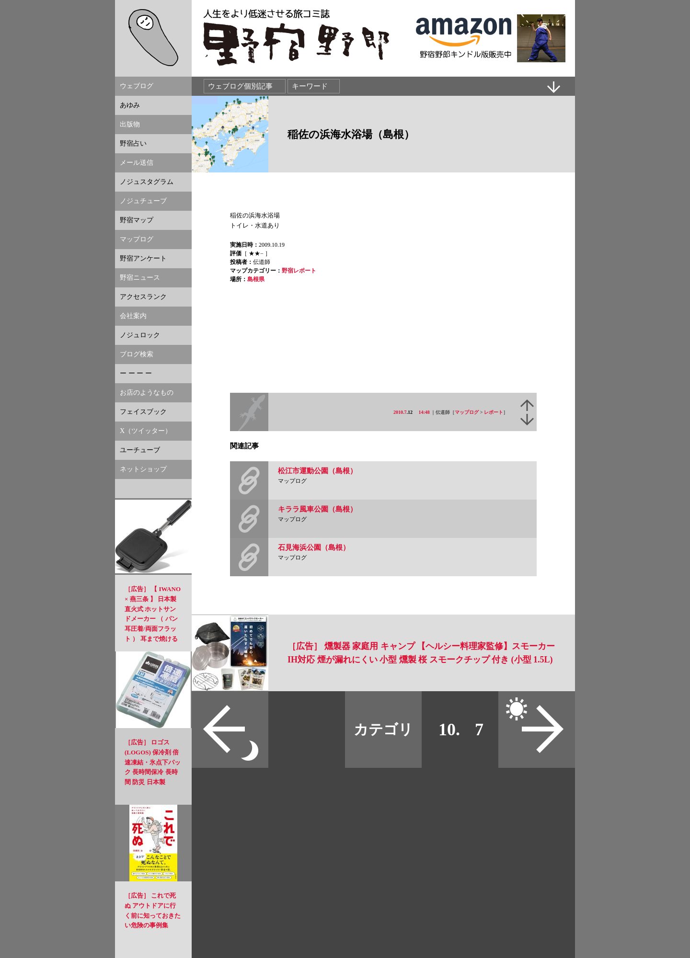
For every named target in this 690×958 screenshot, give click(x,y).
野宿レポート (299, 270)
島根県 (255, 279)
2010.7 (400, 412)
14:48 (424, 412)
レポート (493, 412)
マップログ (467, 412)
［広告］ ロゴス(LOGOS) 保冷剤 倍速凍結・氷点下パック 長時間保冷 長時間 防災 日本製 (153, 762)
